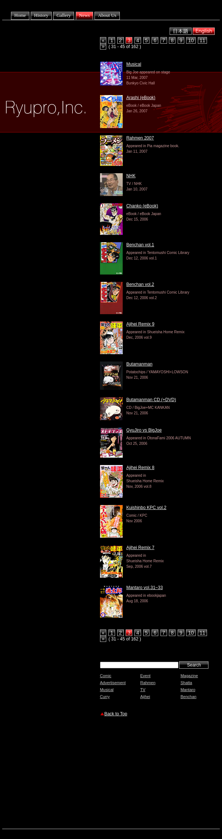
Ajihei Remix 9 (140, 324)
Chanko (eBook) (142, 205)
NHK (131, 175)
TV (142, 689)
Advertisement (113, 682)
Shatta (186, 682)
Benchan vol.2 (140, 284)
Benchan (188, 696)
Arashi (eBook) (140, 97)
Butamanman (139, 364)
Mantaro (188, 689)
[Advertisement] (159, 774)
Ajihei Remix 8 (140, 467)
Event (145, 675)
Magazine (189, 675)
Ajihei (145, 696)
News (84, 15)
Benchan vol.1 (140, 244)
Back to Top (115, 713)
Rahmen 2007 (140, 138)
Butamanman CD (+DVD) (151, 399)
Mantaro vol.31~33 (144, 587)
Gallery (63, 15)
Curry (105, 696)
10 (191, 40)
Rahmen (148, 682)
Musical (133, 64)
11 (203, 40)
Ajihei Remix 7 (140, 547)
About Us (107, 15)
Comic (105, 675)
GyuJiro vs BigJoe (144, 430)
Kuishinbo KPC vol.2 (146, 507)
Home (20, 15)
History (41, 15)
